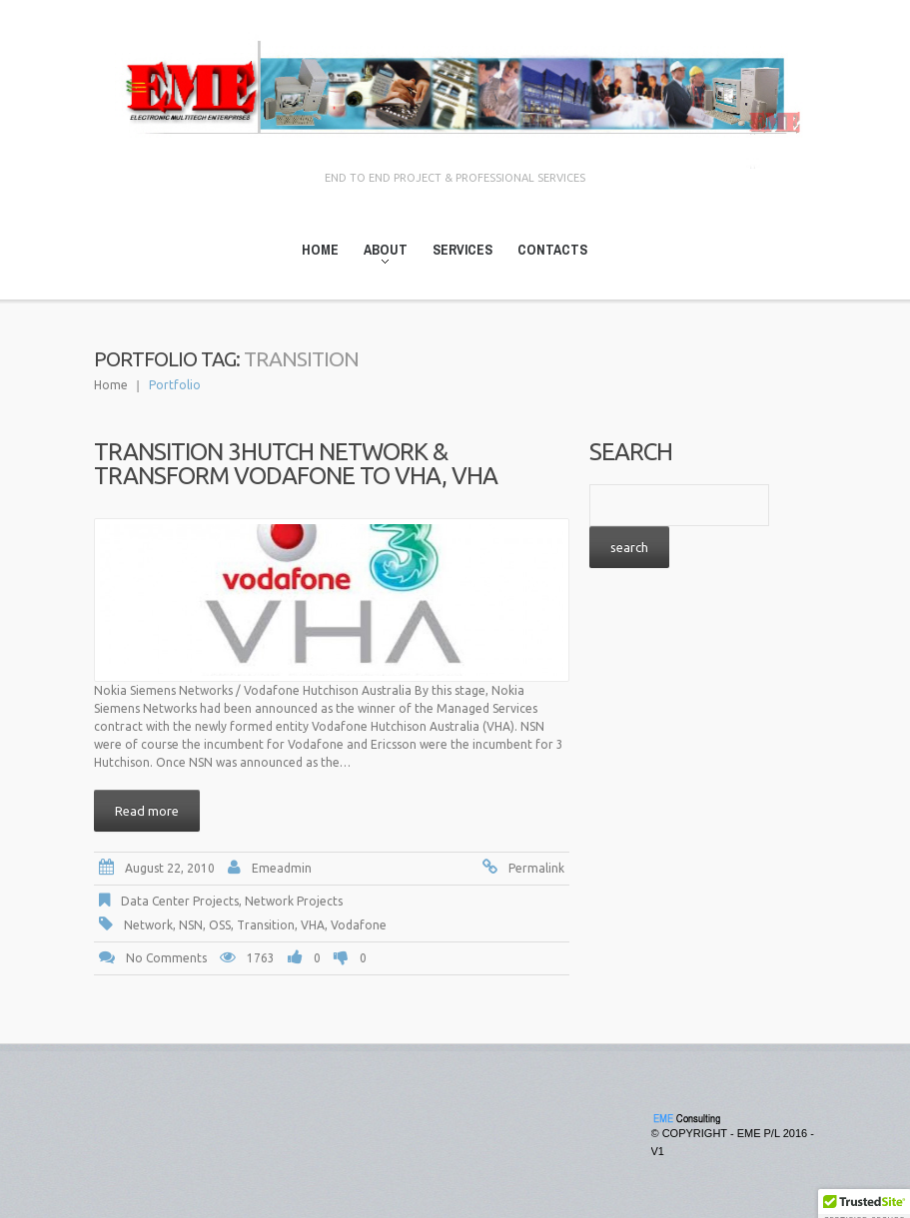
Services (462, 250)
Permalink (536, 868)
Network (148, 924)
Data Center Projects (180, 901)
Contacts (552, 250)
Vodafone (359, 924)
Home (320, 250)
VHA (313, 924)
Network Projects (294, 901)
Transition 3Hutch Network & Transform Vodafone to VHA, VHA (295, 463)
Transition (266, 924)
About (380, 254)
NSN (191, 924)
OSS (220, 924)
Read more (147, 811)
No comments (166, 957)
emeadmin (282, 868)
